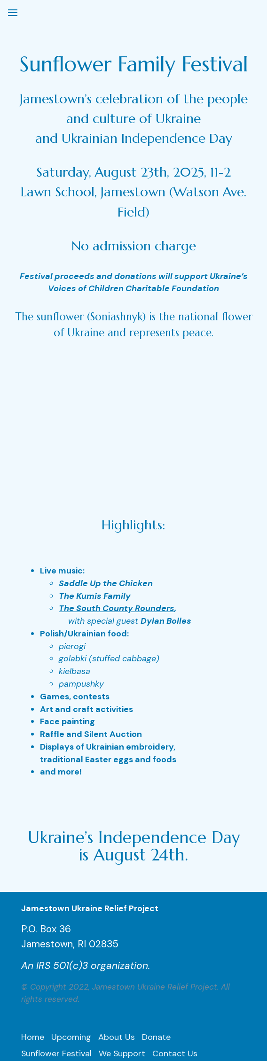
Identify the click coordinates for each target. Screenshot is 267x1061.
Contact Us (174, 935)
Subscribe (159, 951)
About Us (116, 919)
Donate (156, 919)
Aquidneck (135, 983)
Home (32, 919)
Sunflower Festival (56, 935)
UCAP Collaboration (133, 967)
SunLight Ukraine (53, 967)
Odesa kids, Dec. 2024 (64, 983)
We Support (122, 935)
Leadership (42, 951)
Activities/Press (102, 951)
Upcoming (71, 919)
